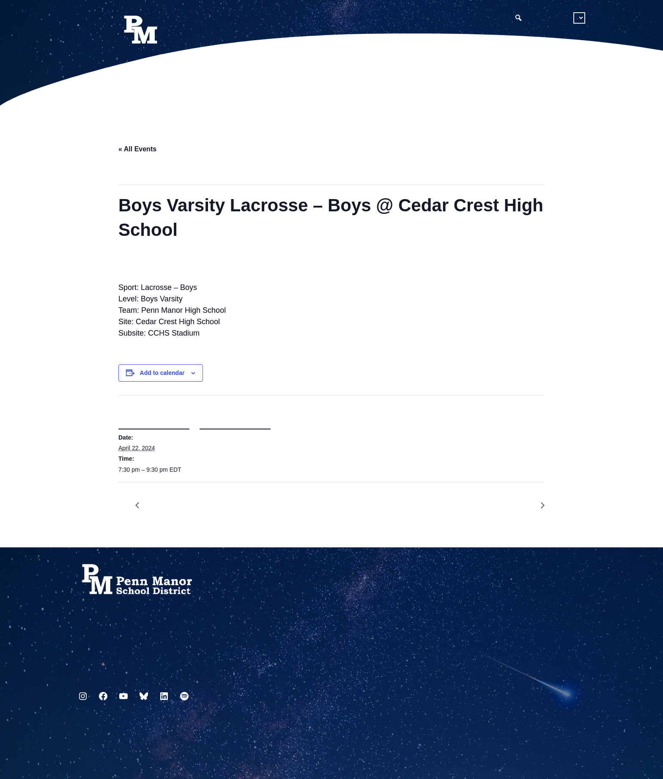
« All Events (137, 149)
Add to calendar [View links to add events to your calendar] (162, 372)
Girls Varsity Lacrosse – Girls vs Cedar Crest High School (141, 505)
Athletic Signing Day (538, 505)
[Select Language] (579, 18)
